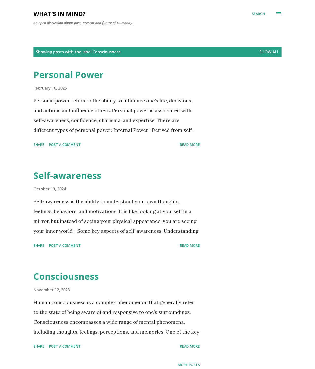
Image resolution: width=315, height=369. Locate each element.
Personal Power (68, 75)
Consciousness (66, 276)
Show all (269, 52)
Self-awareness (67, 175)
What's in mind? (59, 14)
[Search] (258, 14)
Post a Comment (65, 144)
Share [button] (38, 144)
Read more (190, 144)
